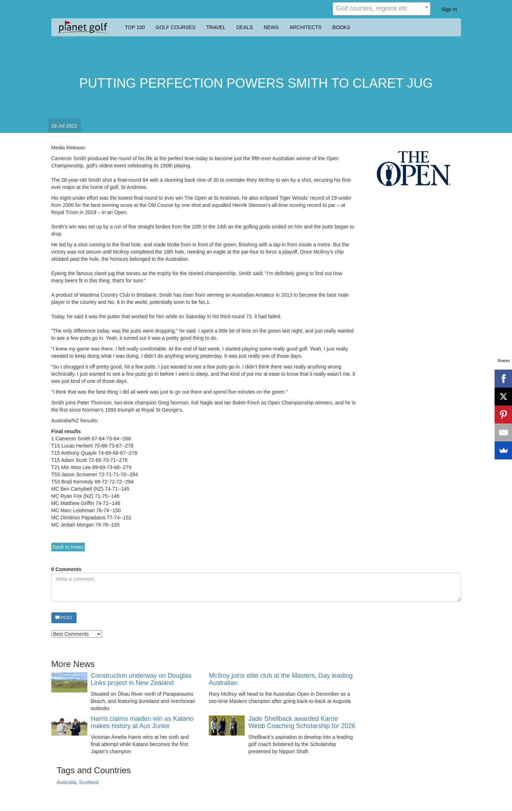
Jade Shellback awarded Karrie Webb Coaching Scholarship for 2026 (301, 722)
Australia (66, 782)
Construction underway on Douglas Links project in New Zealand (141, 679)
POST (64, 617)
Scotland (88, 782)
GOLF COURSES (175, 27)
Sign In (449, 9)
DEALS (244, 27)
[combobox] (381, 8)
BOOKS (341, 27)
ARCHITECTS (306, 27)
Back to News (68, 547)
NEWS (271, 27)
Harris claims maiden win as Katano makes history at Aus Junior (142, 722)
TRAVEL (215, 27)
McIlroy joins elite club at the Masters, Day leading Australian (280, 679)
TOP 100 (135, 27)
